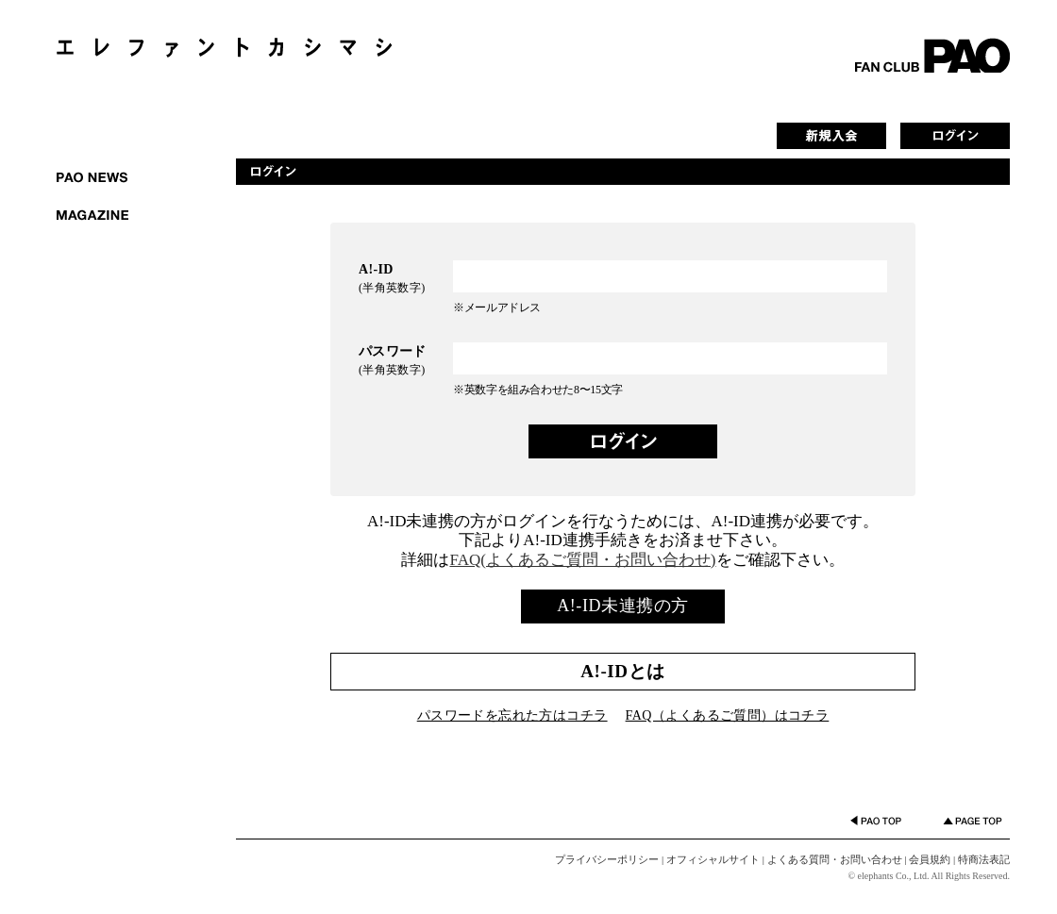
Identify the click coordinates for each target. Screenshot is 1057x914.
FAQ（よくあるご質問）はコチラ (728, 715)
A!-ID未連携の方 (622, 605)
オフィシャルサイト (713, 859)
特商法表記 (984, 859)
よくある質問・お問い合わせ (834, 859)
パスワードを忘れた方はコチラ (512, 715)
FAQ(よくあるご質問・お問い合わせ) (582, 560)
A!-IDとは (622, 671)
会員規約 (929, 859)
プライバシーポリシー (607, 859)
